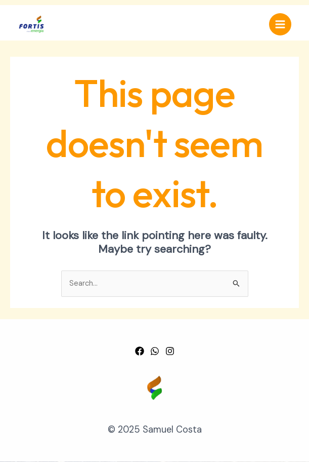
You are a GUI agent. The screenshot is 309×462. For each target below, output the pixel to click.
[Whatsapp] (154, 351)
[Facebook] (139, 351)
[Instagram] (169, 351)
